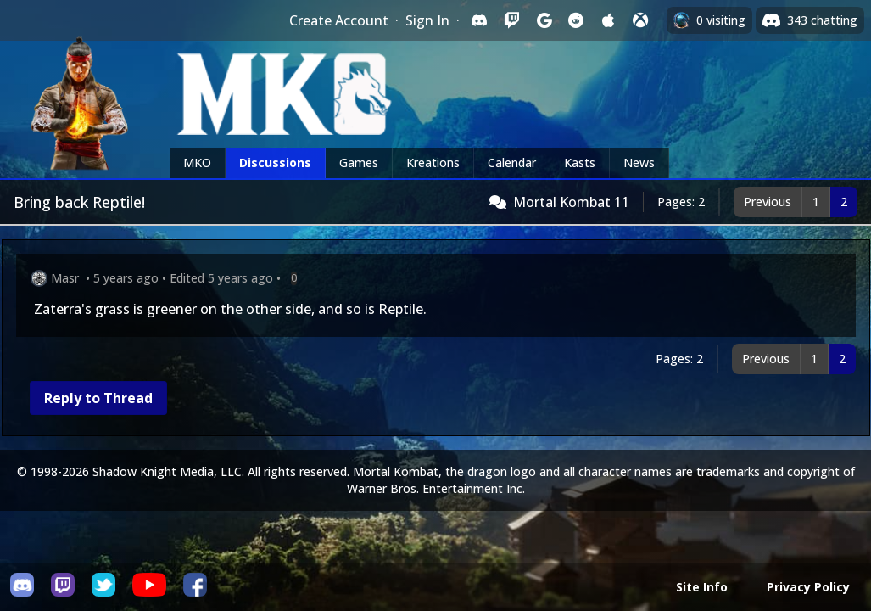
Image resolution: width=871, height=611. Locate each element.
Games (358, 162)
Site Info (702, 587)
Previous (767, 201)
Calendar (512, 162)
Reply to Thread (98, 398)
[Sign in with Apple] (608, 20)
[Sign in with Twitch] (511, 20)
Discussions (275, 162)
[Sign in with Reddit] (576, 20)
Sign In (427, 20)
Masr (65, 278)
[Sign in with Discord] (479, 20)
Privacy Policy (808, 587)
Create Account (338, 20)
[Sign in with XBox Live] (640, 20)
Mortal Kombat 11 (571, 202)
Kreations (433, 162)
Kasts (579, 162)
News (639, 162)
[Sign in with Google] (543, 20)
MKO (197, 162)
